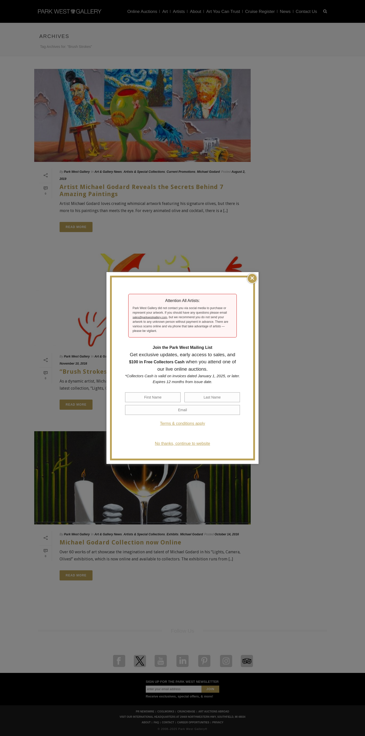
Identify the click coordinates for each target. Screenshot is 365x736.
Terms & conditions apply (182, 423)
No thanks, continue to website (182, 443)
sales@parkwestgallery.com (150, 317)
